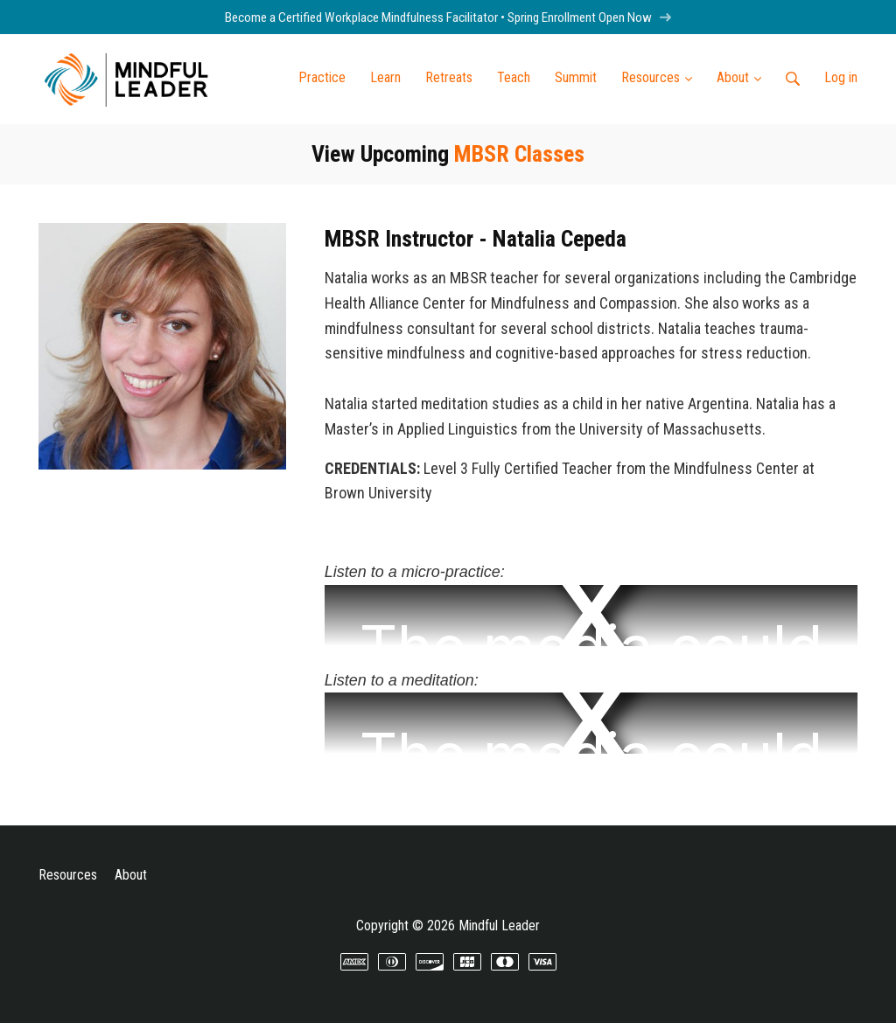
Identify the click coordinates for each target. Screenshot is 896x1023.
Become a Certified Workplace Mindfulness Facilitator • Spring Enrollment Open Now (448, 17)
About (131, 874)
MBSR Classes (519, 154)
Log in (841, 77)
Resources (67, 874)
